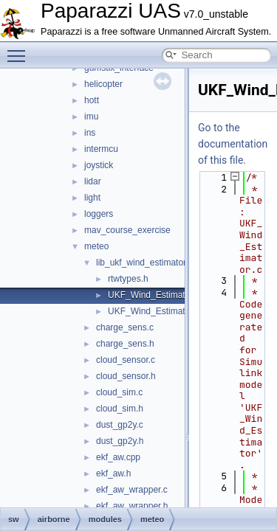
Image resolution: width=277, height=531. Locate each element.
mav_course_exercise (127, 230)
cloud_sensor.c (125, 360)
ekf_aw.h (113, 473)
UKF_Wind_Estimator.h (154, 311)
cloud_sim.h (119, 408)
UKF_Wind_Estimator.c (153, 295)
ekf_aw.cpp (118, 457)
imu (91, 116)
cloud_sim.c (119, 392)
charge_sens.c (125, 327)
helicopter (103, 84)
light (92, 197)
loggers (98, 214)
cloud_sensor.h (126, 376)
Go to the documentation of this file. (232, 144)
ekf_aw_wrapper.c (132, 490)
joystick (98, 165)
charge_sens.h (125, 344)
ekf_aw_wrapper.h (132, 506)
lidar (92, 181)
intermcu (101, 149)
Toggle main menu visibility (20, 49)
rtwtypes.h (128, 279)
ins (89, 133)
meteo (96, 246)
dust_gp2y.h (120, 441)
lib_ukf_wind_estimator (141, 262)
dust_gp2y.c (119, 425)
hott (91, 100)
